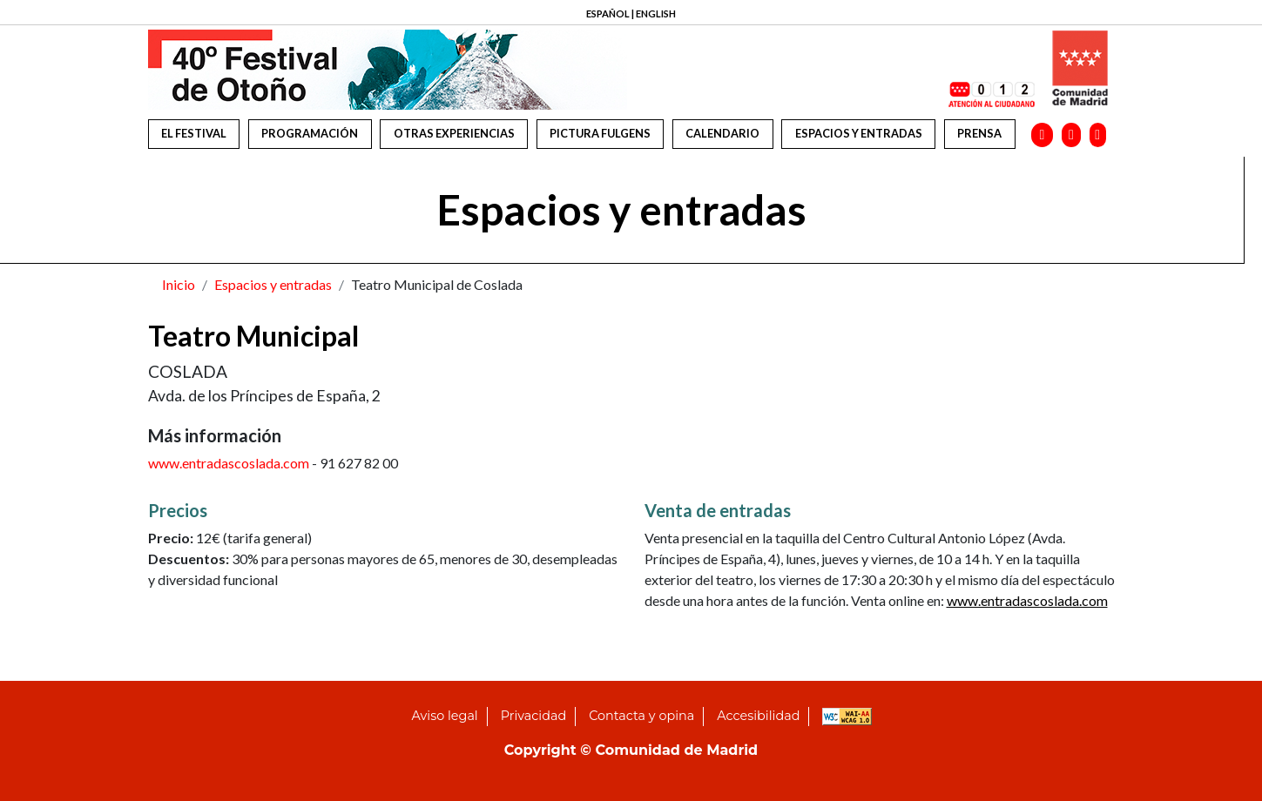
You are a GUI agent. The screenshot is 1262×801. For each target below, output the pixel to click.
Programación (309, 133)
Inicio (178, 284)
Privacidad (533, 716)
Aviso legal (445, 716)
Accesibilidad (758, 716)
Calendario (722, 133)
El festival (193, 133)
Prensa (979, 133)
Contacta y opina (641, 716)
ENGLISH (656, 13)
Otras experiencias (454, 133)
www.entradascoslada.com (228, 462)
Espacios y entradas (858, 133)
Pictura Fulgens (600, 133)
